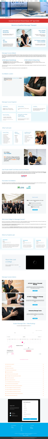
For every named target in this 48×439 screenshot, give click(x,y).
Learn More (35, 290)
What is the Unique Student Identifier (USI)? (11, 395)
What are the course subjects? (10, 364)
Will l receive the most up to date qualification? (12, 383)
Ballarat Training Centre (8, 17)
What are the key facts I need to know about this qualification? (14, 385)
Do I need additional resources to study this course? (12, 381)
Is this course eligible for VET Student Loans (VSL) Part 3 (13, 391)
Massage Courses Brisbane (24, 437)
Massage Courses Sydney (19, 437)
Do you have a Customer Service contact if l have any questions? (14, 393)
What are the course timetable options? (11, 370)
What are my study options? (9, 368)
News (21, 429)
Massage (24, 435)
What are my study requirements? (10, 379)
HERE (30, 325)
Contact (21, 430)
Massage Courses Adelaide (29, 437)
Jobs (21, 427)
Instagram (31, 428)
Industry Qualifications (13, 425)
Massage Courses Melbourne (14, 437)
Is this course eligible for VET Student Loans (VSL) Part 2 (13, 389)
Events (21, 428)
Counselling (12, 427)
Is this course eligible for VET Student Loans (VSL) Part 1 (13, 387)
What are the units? (8, 366)
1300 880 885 (13, 413)
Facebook (31, 427)
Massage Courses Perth (34, 437)
